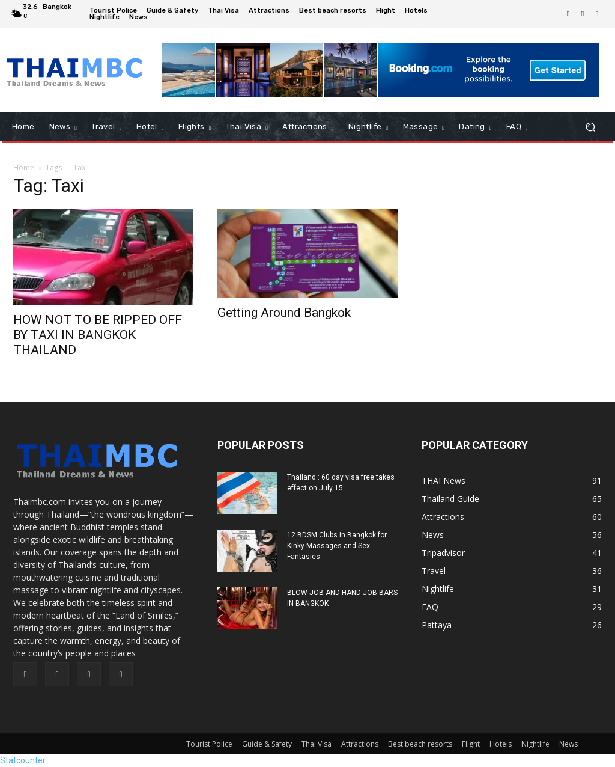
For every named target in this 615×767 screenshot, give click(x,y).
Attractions (359, 744)
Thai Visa (316, 744)
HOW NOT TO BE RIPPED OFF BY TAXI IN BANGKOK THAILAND (97, 335)
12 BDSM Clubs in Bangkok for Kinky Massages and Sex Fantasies (337, 546)
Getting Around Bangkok (284, 312)
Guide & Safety (267, 744)
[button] (590, 127)
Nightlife (535, 744)
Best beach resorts (420, 744)
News (568, 744)
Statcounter (23, 760)
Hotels (500, 744)
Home (23, 167)
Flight (471, 744)
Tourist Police (209, 744)
